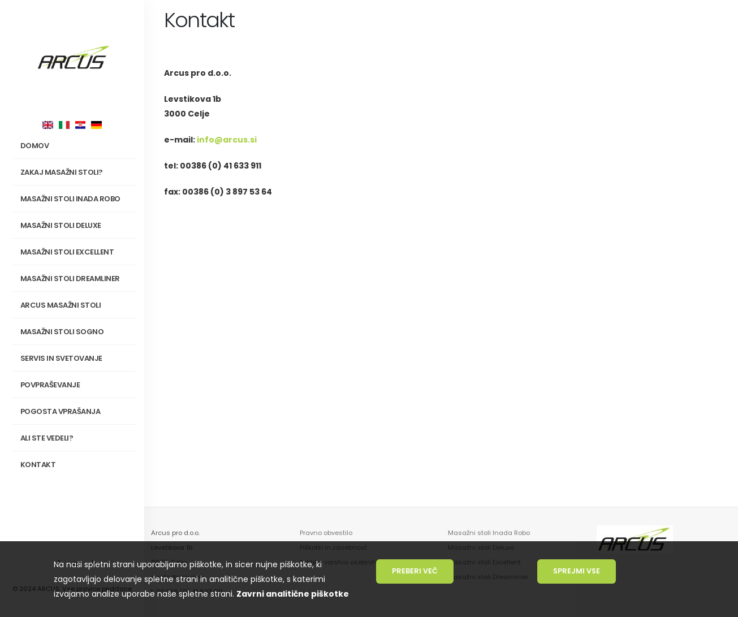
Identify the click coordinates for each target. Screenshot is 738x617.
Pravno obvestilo (326, 532)
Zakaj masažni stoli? (76, 172)
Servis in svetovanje (61, 358)
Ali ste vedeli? (47, 438)
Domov (34, 145)
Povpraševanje (50, 384)
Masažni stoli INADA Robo (76, 199)
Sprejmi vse (576, 571)
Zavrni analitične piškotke (292, 593)
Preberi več (415, 571)
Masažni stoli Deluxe (60, 225)
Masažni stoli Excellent (67, 252)
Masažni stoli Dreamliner (70, 278)
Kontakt (38, 464)
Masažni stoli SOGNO (76, 331)
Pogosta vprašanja (60, 411)
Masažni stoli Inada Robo (489, 532)
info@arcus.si (227, 139)
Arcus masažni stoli (76, 305)
